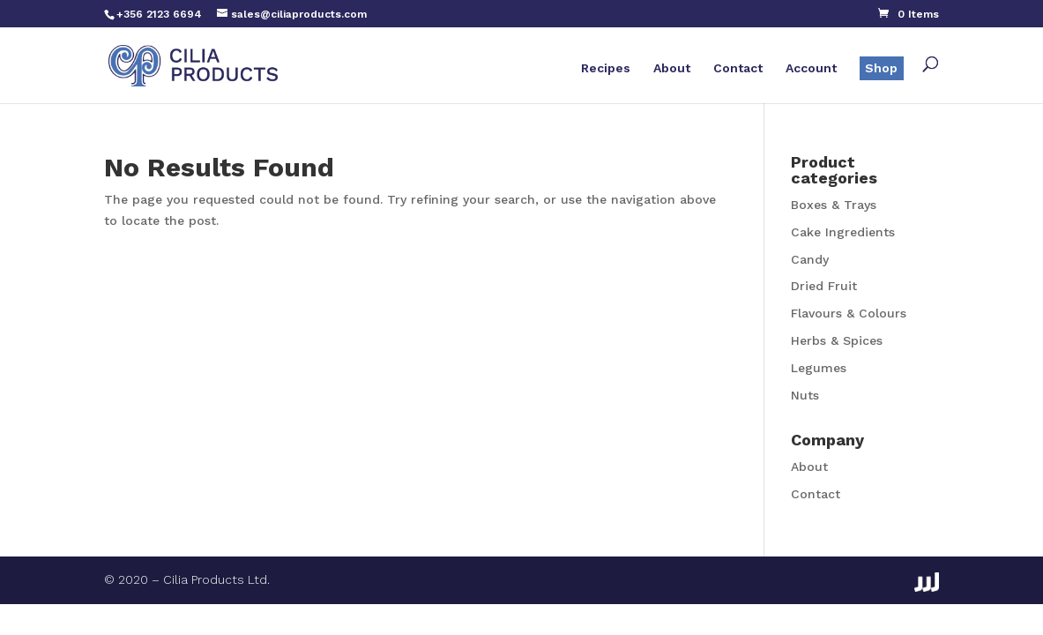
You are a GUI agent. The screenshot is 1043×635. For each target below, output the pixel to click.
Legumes (818, 368)
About (671, 68)
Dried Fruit (824, 286)
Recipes (605, 68)
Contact (738, 68)
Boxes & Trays (833, 205)
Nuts (805, 395)
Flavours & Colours (848, 313)
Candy (810, 259)
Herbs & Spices (837, 340)
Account (811, 68)
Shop (881, 68)
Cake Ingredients (843, 232)
